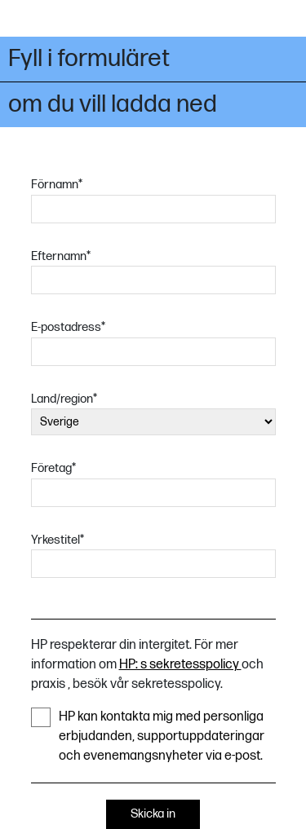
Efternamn (61, 256)
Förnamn (56, 185)
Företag (53, 468)
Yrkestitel (57, 540)
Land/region (64, 399)
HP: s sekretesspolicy (180, 664)
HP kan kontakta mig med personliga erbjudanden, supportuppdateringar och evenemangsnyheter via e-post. (147, 736)
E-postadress (68, 327)
